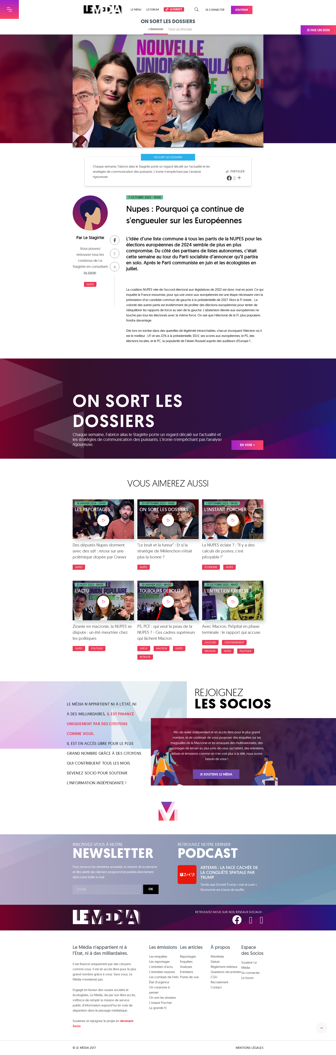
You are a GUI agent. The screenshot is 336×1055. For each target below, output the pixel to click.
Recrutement (219, 982)
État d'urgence (159, 982)
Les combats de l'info (163, 977)
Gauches (210, 642)
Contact (216, 987)
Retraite (145, 657)
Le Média (106, 917)
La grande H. (158, 1008)
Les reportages (159, 962)
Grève (144, 648)
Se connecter (215, 9)
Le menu (136, 9)
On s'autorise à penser (159, 989)
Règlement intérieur (224, 967)
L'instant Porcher (160, 1003)
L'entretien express (162, 972)
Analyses (186, 967)
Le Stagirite (93, 237)
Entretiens (186, 972)
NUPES (90, 284)
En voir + (247, 445)
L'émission (155, 29)
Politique (97, 648)
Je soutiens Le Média (216, 774)
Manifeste (217, 956)
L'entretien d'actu (161, 967)
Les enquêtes (158, 956)
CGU (214, 977)
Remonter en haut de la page (321, 1028)
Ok (150, 889)
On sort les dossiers (168, 157)
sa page (90, 272)
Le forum (152, 9)
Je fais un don (318, 30)
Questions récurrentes (226, 972)
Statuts (215, 962)
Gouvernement (234, 642)
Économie (211, 567)
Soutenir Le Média (249, 965)
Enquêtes (186, 962)
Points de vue (189, 977)
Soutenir (241, 10)
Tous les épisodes (180, 29)
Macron (161, 648)
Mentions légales (249, 1047)
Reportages (188, 956)
